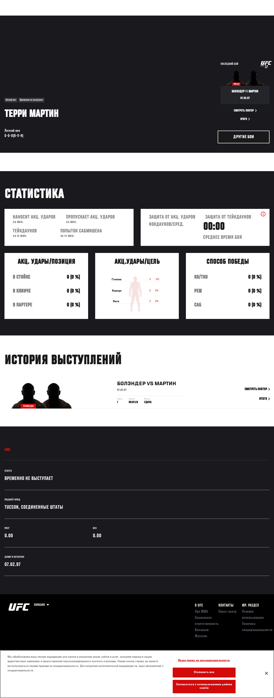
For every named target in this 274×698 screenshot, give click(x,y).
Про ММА (201, 612)
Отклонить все (204, 672)
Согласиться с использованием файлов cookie (204, 686)
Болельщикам (195, 18)
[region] (137, 674)
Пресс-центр (227, 612)
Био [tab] (7, 450)
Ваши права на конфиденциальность (204, 660)
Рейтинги (35, 18)
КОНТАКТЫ (225, 605)
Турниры (14, 18)
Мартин (165, 385)
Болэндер (131, 385)
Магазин (246, 18)
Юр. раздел (250, 605)
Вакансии (202, 630)
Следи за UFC (222, 18)
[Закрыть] (266, 673)
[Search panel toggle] (259, 18)
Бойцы (54, 18)
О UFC (199, 605)
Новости (74, 18)
